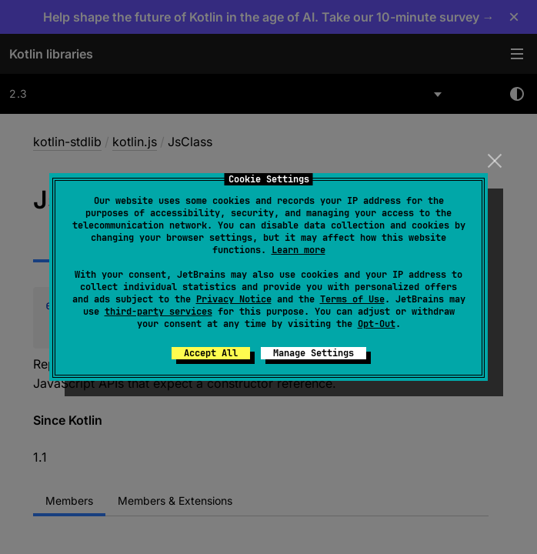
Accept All (211, 353)
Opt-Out (376, 324)
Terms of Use (352, 299)
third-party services (158, 311)
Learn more (298, 250)
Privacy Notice (234, 299)
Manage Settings (313, 353)
